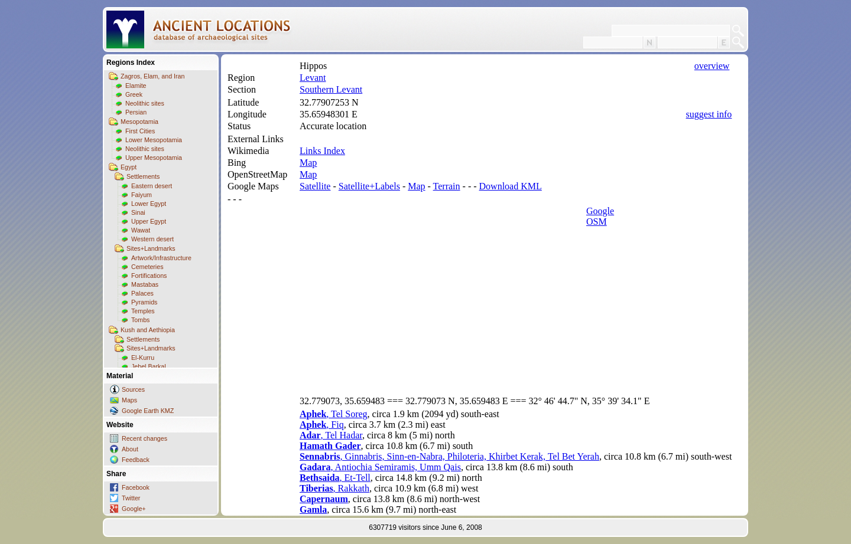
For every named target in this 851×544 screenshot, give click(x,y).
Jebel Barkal (148, 366)
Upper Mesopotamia (153, 157)
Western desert (152, 238)
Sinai (138, 212)
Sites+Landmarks (151, 248)
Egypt (129, 167)
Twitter (131, 498)
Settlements (143, 176)
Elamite (136, 85)
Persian (136, 112)
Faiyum (141, 194)
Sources (133, 389)
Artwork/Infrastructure (161, 257)
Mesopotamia (139, 121)
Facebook (136, 487)
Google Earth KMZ (148, 410)
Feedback (136, 459)
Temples (143, 310)
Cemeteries (147, 266)
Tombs (140, 319)
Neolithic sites (144, 103)
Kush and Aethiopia (148, 329)
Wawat (140, 230)
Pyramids (144, 302)
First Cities (140, 131)
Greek (133, 94)
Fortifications (149, 275)
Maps (129, 400)
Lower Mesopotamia (153, 139)
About (130, 449)
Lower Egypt (148, 203)
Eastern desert (151, 185)
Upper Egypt (148, 221)
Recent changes (144, 438)
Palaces (142, 293)
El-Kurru (142, 357)
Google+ (134, 508)
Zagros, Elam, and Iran (152, 76)
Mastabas (144, 284)
